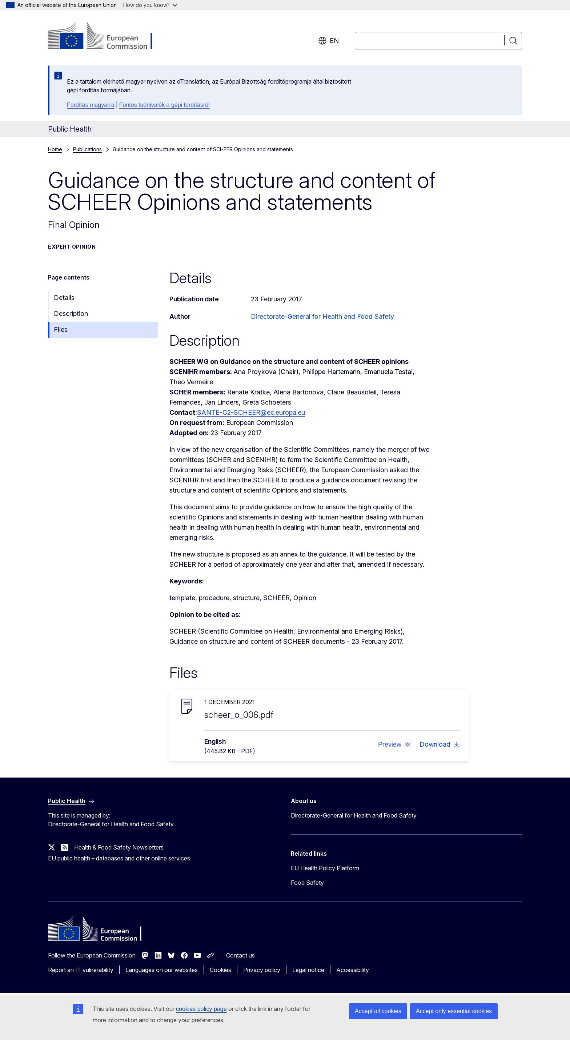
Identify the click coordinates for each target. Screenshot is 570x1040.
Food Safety (307, 882)
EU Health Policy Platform (325, 868)
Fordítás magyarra (91, 105)
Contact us (240, 955)
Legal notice (308, 969)
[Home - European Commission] (106, 36)
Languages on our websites (161, 969)
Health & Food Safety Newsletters (119, 847)
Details (64, 297)
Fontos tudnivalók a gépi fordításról (164, 105)
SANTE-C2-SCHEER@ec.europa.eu (251, 412)
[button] (394, 744)
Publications (87, 149)
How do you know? (150, 5)
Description (71, 313)
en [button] (328, 40)
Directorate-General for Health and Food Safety (322, 316)
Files (61, 329)
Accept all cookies (378, 1011)
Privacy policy (261, 969)
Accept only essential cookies (454, 1011)
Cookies (220, 969)
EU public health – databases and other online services (119, 858)
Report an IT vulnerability (80, 969)
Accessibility (352, 969)
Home (55, 149)
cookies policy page (201, 1009)
